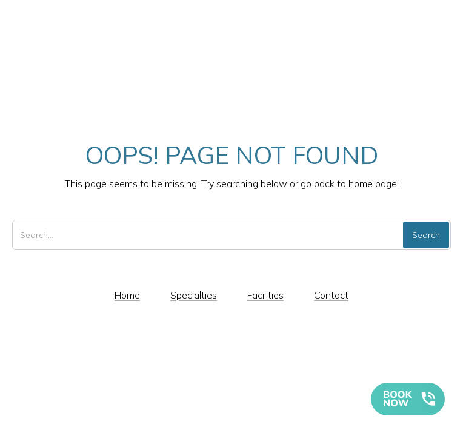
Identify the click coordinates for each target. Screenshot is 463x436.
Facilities (265, 295)
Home (127, 295)
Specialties (193, 295)
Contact (331, 295)
